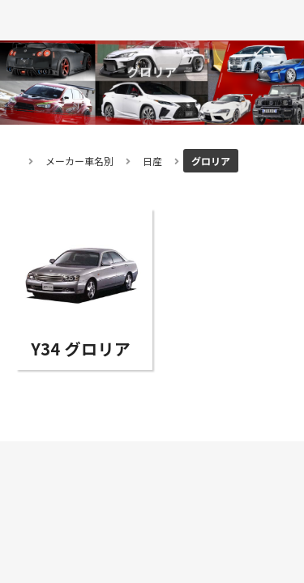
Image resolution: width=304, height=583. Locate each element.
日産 (152, 161)
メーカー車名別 (79, 161)
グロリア (210, 161)
